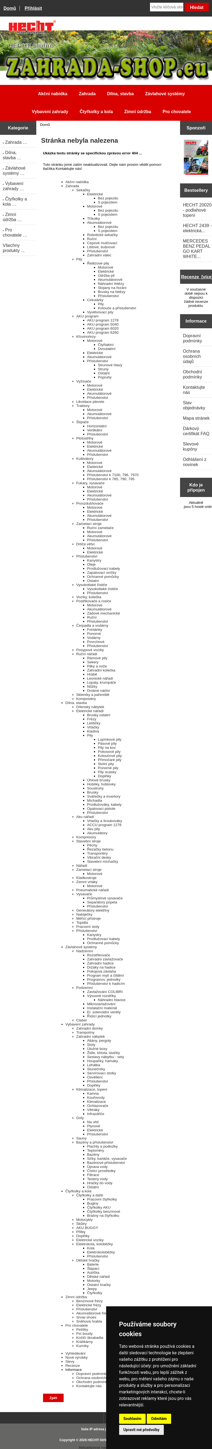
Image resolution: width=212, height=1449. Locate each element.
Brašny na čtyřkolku (103, 1216)
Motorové (95, 206)
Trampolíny (85, 1032)
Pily (79, 259)
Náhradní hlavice (112, 1000)
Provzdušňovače (90, 503)
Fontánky (94, 630)
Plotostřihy (84, 438)
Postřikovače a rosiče (93, 601)
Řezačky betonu (100, 849)
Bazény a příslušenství (94, 1142)
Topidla (82, 923)
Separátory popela (102, 902)
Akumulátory (97, 833)
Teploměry (95, 1150)
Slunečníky (96, 1069)
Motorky (93, 1281)
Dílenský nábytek (90, 707)
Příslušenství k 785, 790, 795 (111, 479)
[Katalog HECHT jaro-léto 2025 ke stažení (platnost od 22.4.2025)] (196, 158)
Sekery (93, 662)
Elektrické (95, 194)
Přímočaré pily (110, 760)
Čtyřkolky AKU (99, 1207)
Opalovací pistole (101, 809)
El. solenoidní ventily (104, 1012)
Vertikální (94, 430)
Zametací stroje (89, 524)
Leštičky (93, 723)
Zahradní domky (89, 1028)
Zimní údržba (137, 111)
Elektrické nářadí (90, 711)
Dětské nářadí (98, 1277)
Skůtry (81, 1224)
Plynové (93, 1126)
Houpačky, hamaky (102, 1061)
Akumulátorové (99, 223)
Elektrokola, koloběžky (94, 1244)
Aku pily (93, 829)
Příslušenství (97, 251)
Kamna (93, 1093)
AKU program (87, 316)
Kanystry (94, 560)
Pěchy (92, 845)
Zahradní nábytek (90, 1036)
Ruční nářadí (86, 654)
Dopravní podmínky (92, 1374)
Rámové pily (97, 658)
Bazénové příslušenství (106, 1163)
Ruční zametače (100, 528)
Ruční (92, 239)
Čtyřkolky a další (89, 1195)
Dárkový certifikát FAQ (196, 431)
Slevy (70, 1361)
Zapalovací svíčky (101, 573)
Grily (80, 1118)
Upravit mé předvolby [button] (141, 1430)
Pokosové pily (109, 752)
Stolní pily (106, 764)
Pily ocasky (107, 772)
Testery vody (97, 1179)
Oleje (91, 564)
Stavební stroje (88, 841)
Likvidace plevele (90, 402)
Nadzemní (84, 951)
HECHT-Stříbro (99, 1440)
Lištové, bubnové (101, 247)
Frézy (91, 719)
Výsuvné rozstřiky (101, 996)
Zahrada (87, 93)
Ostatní (104, 373)
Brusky (93, 792)
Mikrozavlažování (101, 1004)
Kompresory (86, 837)
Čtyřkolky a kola (96, 111)
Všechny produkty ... (14, 248)
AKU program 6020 (103, 328)
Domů (10, 8)
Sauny (81, 1138)
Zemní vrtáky (87, 882)
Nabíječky (84, 914)
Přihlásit (33, 8)
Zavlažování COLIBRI (105, 992)
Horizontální (97, 426)
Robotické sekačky (102, 235)
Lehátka (93, 1065)
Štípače (82, 422)
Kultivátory (84, 459)
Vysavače (84, 894)
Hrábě (92, 674)
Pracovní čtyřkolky (102, 1199)
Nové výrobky (77, 1357)
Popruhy (105, 377)
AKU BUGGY (87, 1228)
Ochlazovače (98, 1106)
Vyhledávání (76, 1353)
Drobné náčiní (98, 691)
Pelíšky (82, 1329)
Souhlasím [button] (132, 1418)
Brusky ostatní (98, 715)
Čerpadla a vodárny (92, 625)
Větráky (93, 1110)
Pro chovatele (176, 111)
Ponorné (94, 634)
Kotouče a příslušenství (117, 308)
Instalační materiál (102, 1008)
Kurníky (82, 1346)
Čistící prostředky (101, 1171)
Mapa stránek (196, 418)
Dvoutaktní (107, 349)
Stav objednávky (194, 405)
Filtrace (93, 1175)
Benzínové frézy (89, 1301)
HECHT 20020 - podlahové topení (197, 210)
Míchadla (94, 800)
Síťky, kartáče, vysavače (107, 1159)
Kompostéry (86, 699)
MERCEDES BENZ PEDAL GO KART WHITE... (196, 248)
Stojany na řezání (112, 288)
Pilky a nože (97, 666)
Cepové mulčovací (102, 243)
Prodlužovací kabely (103, 568)
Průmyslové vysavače (105, 898)
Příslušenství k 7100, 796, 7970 (113, 475)
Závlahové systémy (165, 93)
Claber (81, 1020)
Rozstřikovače (98, 955)
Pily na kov (107, 748)
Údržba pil (106, 275)
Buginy (93, 1203)
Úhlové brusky (98, 780)
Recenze (73, 1366)
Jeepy (92, 1289)
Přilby (81, 1232)
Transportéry (97, 853)
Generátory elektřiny (92, 910)
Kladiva (93, 731)
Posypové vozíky (90, 650)
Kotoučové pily (110, 756)
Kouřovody (96, 1097)
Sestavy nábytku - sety (105, 1057)
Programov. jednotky (104, 979)
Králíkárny (84, 1342)
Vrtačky (93, 727)
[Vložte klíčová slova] (166, 7)
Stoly (91, 1045)
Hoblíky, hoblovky (101, 784)
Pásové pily (107, 743)
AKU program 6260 (103, 332)
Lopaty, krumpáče (101, 682)
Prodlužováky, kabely (104, 804)
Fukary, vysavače (90, 483)
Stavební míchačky (102, 861)
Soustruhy (95, 788)
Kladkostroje (86, 878)
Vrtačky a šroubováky (104, 821)
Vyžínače (83, 381)
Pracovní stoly (87, 927)
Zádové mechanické (103, 613)
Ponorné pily (108, 768)
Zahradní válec (99, 255)
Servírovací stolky (101, 1073)
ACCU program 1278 (104, 825)
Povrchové (96, 642)
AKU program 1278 (103, 320)
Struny (103, 369)
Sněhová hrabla (89, 1321)
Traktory (83, 406)
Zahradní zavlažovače (105, 959)
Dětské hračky (88, 1260)
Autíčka (93, 1272)
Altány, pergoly (99, 1041)
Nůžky (92, 686)
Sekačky (83, 190)
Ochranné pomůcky (103, 577)
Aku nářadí (85, 817)
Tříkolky (93, 218)
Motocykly (84, 1220)
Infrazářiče (95, 1114)
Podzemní (84, 988)
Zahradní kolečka (101, 670)
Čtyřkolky (94, 1293)
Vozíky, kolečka (89, 597)
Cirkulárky (95, 300)
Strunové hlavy (110, 365)
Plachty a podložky (102, 1146)
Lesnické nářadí (100, 678)
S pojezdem (108, 202)
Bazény (93, 1154)
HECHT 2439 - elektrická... (197, 228)
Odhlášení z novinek (194, 462)
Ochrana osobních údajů (96, 1378)
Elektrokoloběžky (101, 1252)
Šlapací (93, 1268)
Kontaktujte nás (89, 1386)
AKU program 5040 (103, 324)
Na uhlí (93, 1122)
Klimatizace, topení (91, 1089)
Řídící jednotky (99, 1016)
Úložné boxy (97, 1049)
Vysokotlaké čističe (91, 585)
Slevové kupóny (190, 446)
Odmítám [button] (159, 1418)
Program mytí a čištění (105, 975)
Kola (90, 1248)
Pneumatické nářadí (92, 890)
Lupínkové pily (110, 739)
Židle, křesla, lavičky (103, 1053)
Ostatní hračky (99, 1285)
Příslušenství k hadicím (106, 984)
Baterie (93, 1264)
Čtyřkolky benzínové (103, 1211)
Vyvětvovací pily (100, 312)
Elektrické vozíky (90, 1240)
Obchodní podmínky (92, 1382)
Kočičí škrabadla (89, 1338)
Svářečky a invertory (103, 796)
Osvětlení (95, 1077)
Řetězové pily (98, 263)
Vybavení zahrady (50, 111)
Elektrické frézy (88, 1305)
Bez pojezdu (108, 198)
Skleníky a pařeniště (92, 695)
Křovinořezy (86, 337)
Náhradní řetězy (111, 284)
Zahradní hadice (100, 963)
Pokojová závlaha (101, 971)
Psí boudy (84, 1334)
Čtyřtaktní (106, 345)
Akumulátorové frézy (93, 1313)
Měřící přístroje (88, 918)
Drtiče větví (85, 544)
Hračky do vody (100, 1183)
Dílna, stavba (120, 93)
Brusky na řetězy (111, 292)
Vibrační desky (99, 857)
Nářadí (81, 866)
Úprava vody (97, 1167)
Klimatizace (96, 1102)
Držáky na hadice (101, 967)
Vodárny (94, 638)
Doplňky (104, 776)
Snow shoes (86, 1317)
